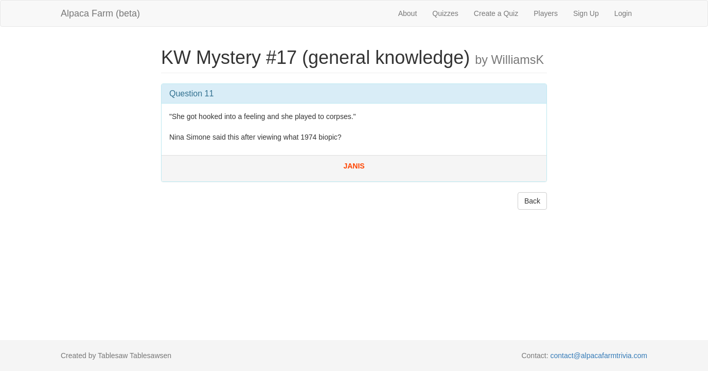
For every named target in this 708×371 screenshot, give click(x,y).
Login (623, 13)
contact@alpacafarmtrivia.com (598, 355)
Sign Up (586, 13)
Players (546, 13)
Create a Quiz (496, 13)
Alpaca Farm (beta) (100, 13)
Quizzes (445, 13)
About (407, 13)
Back (532, 201)
